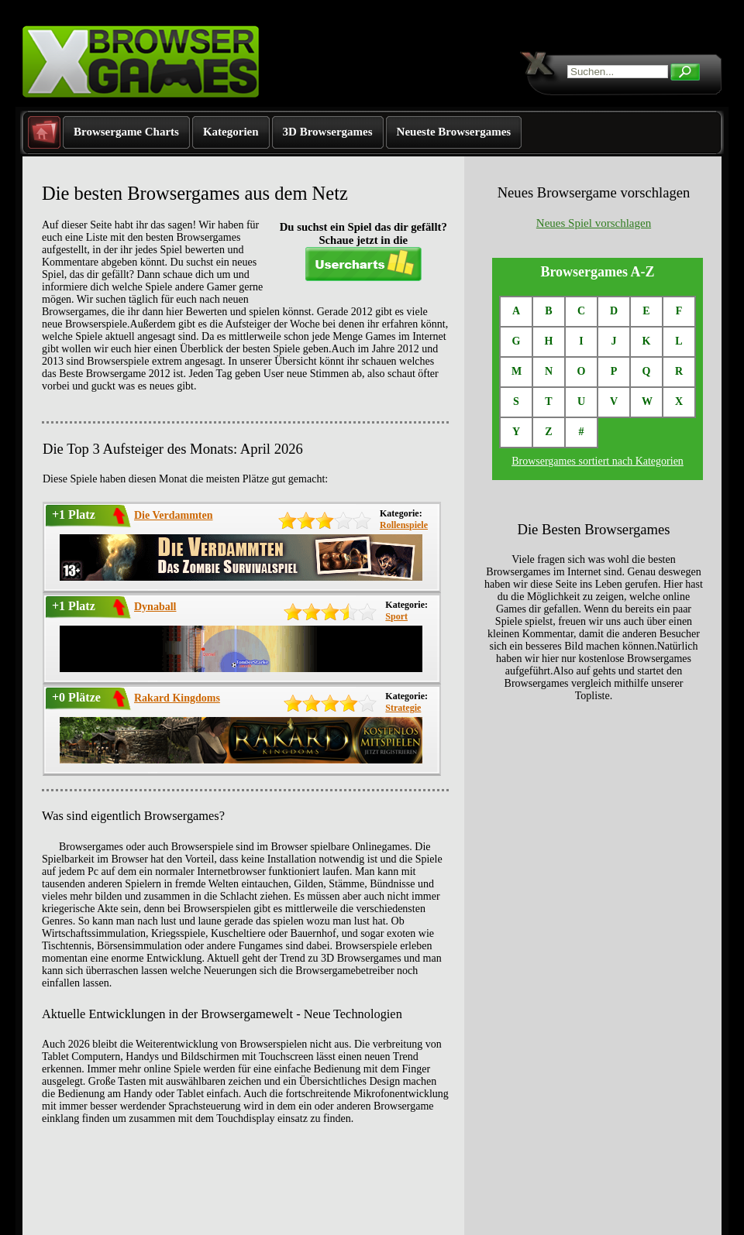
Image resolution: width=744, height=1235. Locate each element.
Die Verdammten (173, 515)
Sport (396, 616)
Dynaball (155, 606)
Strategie (403, 707)
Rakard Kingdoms (177, 698)
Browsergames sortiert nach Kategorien (598, 461)
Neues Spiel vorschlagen (593, 223)
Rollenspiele (404, 525)
